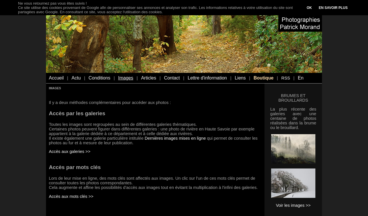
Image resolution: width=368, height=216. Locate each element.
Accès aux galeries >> (69, 151)
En (301, 77)
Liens (240, 77)
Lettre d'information (207, 77)
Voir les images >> (293, 205)
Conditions (99, 77)
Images (125, 77)
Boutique (263, 77)
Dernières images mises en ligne (175, 138)
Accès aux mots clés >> (71, 196)
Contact (172, 77)
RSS (285, 78)
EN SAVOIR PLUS (333, 8)
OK (309, 8)
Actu (76, 77)
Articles (148, 77)
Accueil (56, 77)
